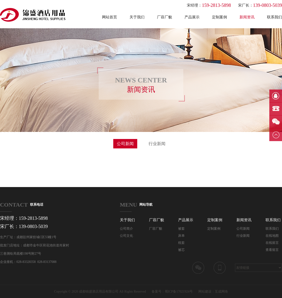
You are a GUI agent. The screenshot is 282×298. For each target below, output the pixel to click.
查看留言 (272, 250)
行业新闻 (157, 143)
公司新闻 (125, 143)
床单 (181, 235)
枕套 (181, 243)
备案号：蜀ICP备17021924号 (172, 291)
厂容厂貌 (164, 17)
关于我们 (137, 17)
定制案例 (219, 17)
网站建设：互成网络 (213, 291)
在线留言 (272, 243)
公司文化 (126, 235)
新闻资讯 (247, 17)
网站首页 (109, 17)
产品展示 (192, 17)
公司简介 (126, 228)
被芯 (181, 250)
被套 (181, 228)
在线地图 (272, 235)
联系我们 (274, 17)
